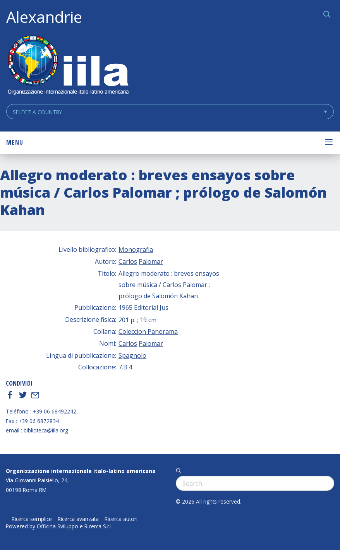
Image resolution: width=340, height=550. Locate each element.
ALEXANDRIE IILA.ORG (67, 66)
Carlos (127, 261)
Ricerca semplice (32, 519)
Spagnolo (132, 355)
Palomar (151, 261)
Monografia (135, 249)
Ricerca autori (121, 519)
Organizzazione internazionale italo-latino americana (81, 471)
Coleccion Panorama (148, 331)
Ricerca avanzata (78, 519)
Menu (14, 142)
